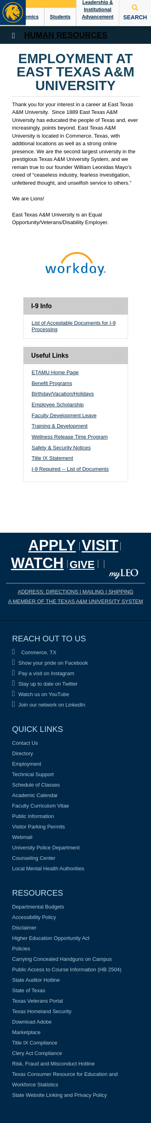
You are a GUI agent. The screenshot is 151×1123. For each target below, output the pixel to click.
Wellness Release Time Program (70, 437)
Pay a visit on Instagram (43, 673)
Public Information (33, 816)
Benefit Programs (52, 383)
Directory (22, 753)
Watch (37, 563)
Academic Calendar (35, 795)
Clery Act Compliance (37, 1053)
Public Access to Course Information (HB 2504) (67, 969)
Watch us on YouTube (40, 694)
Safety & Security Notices (61, 448)
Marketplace (26, 1032)
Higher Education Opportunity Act (50, 938)
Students (60, 17)
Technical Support (33, 774)
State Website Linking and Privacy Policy (59, 1095)
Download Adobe (32, 1022)
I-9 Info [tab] (41, 306)
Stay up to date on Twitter (45, 684)
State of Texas (28, 990)
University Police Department (46, 848)
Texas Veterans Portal (37, 1001)
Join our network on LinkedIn (48, 705)
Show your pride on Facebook (50, 663)
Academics (25, 17)
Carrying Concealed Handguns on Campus (62, 959)
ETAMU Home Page (55, 372)
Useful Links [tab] (50, 355)
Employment (26, 764)
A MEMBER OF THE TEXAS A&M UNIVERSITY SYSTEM (75, 601)
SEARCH (135, 12)
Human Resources (66, 35)
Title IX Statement (52, 458)
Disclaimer (24, 928)
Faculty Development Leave (64, 415)
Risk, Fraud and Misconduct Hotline (53, 1064)
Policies (21, 949)
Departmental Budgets (38, 907)
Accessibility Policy (34, 917)
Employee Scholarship (58, 405)
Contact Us (25, 743)
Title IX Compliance (34, 1043)
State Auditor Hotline (36, 980)
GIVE (82, 564)
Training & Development (60, 426)
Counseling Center (34, 858)
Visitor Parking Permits (38, 827)
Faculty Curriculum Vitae (40, 806)
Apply (52, 545)
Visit (100, 545)
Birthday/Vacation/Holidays (63, 394)
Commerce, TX (34, 652)
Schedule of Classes (36, 785)
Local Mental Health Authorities (48, 868)
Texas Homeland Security (41, 1011)
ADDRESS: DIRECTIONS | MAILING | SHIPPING (75, 592)
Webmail (22, 837)
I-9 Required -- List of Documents (70, 469)
